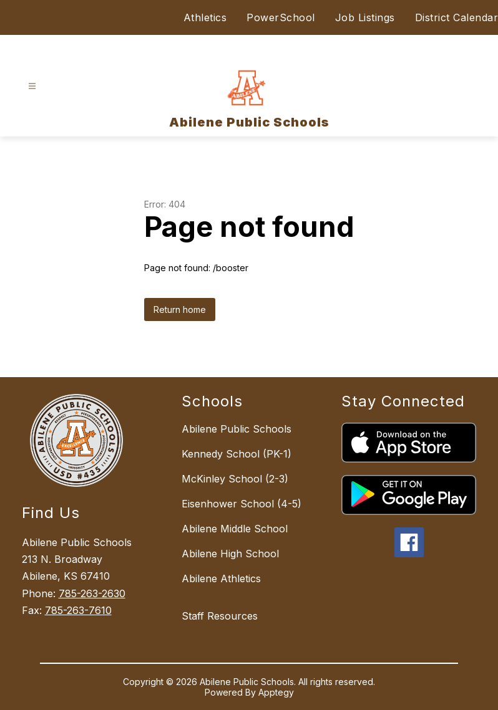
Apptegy (276, 692)
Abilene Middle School (235, 528)
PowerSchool (281, 17)
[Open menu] (32, 86)
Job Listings (365, 17)
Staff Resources (220, 616)
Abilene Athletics (221, 578)
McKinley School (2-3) (235, 479)
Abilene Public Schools (236, 429)
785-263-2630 (92, 593)
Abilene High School (230, 553)
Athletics (205, 17)
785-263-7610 (78, 610)
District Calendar (457, 17)
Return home (180, 309)
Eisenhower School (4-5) (241, 503)
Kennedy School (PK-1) (236, 454)
